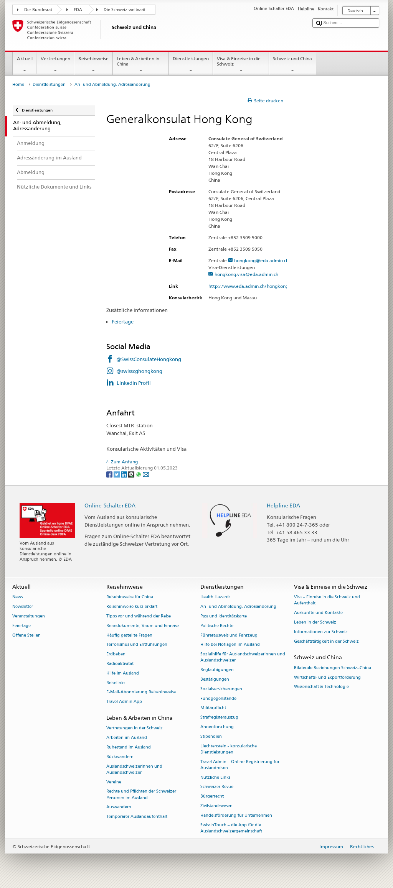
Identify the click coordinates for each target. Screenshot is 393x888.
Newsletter (22, 606)
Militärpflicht (213, 708)
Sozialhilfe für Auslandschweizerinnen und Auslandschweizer (242, 657)
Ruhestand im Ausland (128, 747)
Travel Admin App (124, 701)
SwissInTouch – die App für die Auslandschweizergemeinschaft (231, 828)
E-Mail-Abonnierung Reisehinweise (141, 692)
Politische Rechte (216, 625)
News (17, 597)
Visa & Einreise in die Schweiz (241, 65)
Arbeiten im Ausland (126, 737)
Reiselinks (115, 682)
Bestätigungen (214, 679)
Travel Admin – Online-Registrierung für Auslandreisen (239, 764)
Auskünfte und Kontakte (318, 613)
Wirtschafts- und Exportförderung (327, 677)
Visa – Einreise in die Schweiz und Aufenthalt (327, 600)
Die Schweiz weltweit (124, 9)
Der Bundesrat (38, 9)
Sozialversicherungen (221, 688)
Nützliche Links (215, 777)
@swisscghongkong (139, 371)
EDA (78, 9)
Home (18, 84)
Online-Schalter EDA (109, 505)
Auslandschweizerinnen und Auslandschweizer (134, 769)
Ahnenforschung (217, 726)
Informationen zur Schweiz (321, 631)
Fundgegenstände (218, 698)
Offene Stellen (26, 635)
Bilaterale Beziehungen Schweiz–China (332, 667)
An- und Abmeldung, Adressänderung (238, 606)
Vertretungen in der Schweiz (134, 728)
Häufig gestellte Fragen (129, 635)
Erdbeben (115, 654)
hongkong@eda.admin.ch (261, 260)
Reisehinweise (93, 65)
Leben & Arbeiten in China (140, 65)
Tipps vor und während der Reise (138, 616)
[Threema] (131, 474)
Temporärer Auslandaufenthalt (136, 816)
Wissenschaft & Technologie (321, 686)
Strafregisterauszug (219, 717)
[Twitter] (117, 474)
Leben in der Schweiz (315, 622)
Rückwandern (120, 756)
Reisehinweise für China (129, 597)
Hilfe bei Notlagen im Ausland (230, 644)
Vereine (113, 782)
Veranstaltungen (28, 616)
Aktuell (24, 65)
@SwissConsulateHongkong (148, 359)
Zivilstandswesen (216, 806)
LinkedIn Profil (134, 383)
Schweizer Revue (216, 787)
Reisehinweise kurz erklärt (131, 606)
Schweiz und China (292, 65)
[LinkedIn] (124, 474)
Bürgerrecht (212, 796)
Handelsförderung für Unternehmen (236, 815)
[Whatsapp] (139, 474)
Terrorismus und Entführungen (136, 644)
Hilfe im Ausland (122, 673)
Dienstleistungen (191, 65)
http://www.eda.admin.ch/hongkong (251, 286)
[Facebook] (110, 474)
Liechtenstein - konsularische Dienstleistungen (228, 749)
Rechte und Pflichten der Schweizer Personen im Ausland (141, 794)
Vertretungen (55, 65)
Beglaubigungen (217, 670)
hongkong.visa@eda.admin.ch (246, 274)
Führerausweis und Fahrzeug (229, 635)
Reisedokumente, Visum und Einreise (142, 625)
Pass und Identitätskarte (223, 616)
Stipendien (211, 736)
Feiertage (123, 321)
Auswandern (118, 807)
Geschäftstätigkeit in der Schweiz (326, 641)
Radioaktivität (120, 663)
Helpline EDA (283, 505)
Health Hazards (215, 597)
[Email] (146, 474)
